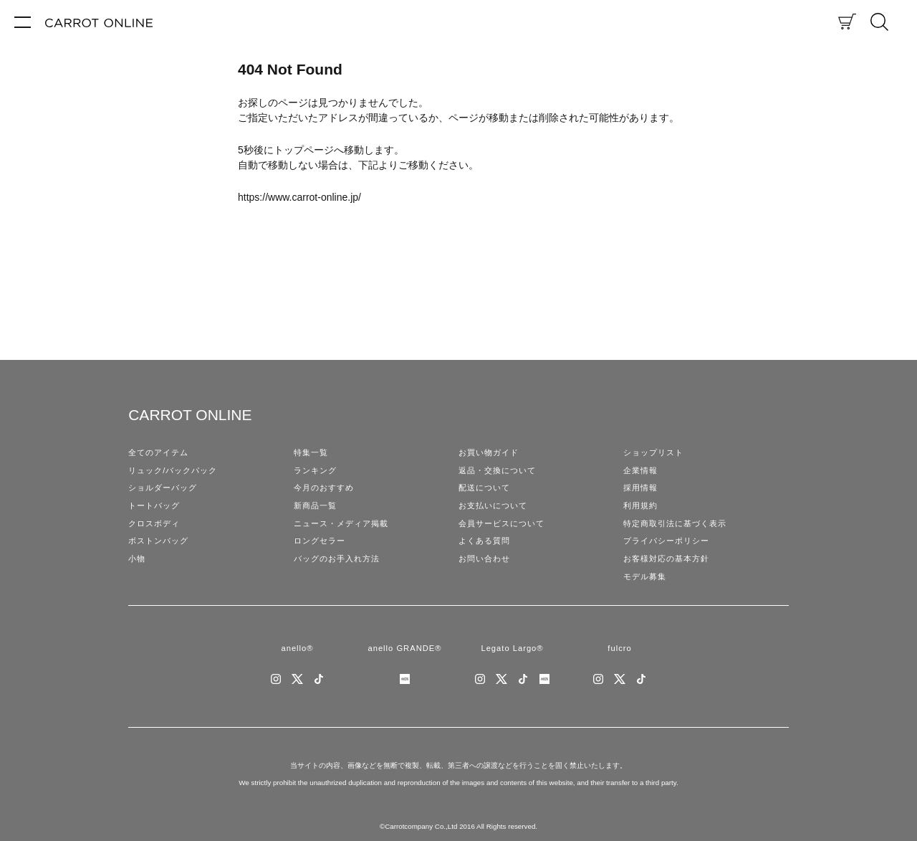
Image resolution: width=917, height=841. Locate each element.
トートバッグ (154, 505)
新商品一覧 (315, 505)
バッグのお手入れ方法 (337, 558)
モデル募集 (644, 576)
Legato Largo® (512, 648)
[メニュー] (22, 21)
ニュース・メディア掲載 (341, 523)
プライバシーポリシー (666, 540)
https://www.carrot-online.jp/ (299, 197)
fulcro (619, 648)
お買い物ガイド (488, 452)
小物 (136, 558)
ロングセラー (319, 540)
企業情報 (640, 470)
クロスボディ (154, 523)
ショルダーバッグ (162, 487)
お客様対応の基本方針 (666, 558)
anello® (297, 648)
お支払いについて (492, 505)
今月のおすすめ (324, 487)
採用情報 (640, 487)
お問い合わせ (484, 558)
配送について (484, 487)
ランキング (315, 470)
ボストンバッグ (158, 540)
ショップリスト (653, 452)
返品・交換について (497, 470)
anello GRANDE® (404, 648)
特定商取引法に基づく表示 (674, 523)
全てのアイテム (158, 452)
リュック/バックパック (172, 470)
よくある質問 (484, 540)
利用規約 (640, 505)
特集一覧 (311, 452)
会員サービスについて (501, 523)
